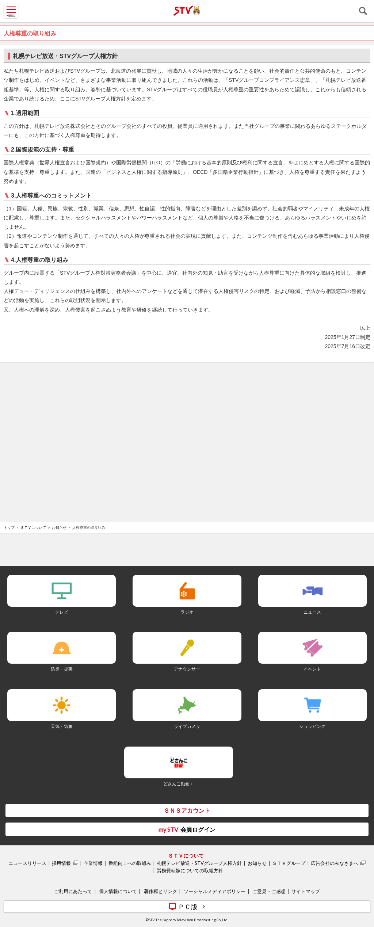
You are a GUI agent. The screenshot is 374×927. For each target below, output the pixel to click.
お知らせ (59, 527)
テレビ (61, 612)
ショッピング (312, 726)
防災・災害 (62, 669)
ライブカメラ (187, 726)
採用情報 (61, 863)
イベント (312, 669)
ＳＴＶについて (33, 527)
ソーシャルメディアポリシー (214, 891)
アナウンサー (187, 669)
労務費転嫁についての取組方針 (190, 870)
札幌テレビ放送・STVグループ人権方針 (199, 863)
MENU (11, 11)
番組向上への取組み (129, 863)
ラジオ (187, 612)
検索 (363, 11)
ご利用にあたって (73, 891)
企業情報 (93, 863)
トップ (9, 527)
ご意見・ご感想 (269, 891)
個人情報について (118, 891)
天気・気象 (62, 726)
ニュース (312, 612)
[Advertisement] (187, 388)
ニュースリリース (27, 863)
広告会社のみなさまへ (334, 863)
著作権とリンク (160, 891)
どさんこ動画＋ (178, 783)
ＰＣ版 (188, 907)
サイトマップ (305, 891)
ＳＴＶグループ (288, 863)
